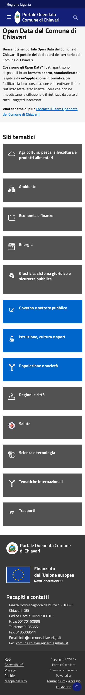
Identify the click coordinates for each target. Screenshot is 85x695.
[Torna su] (76, 686)
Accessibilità (14, 664)
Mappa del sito (16, 681)
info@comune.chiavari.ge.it (40, 637)
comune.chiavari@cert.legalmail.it (42, 643)
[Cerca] (75, 17)
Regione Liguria (19, 4)
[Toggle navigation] (9, 17)
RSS (8, 659)
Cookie (10, 675)
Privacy (10, 670)
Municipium (56, 681)
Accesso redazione (68, 683)
